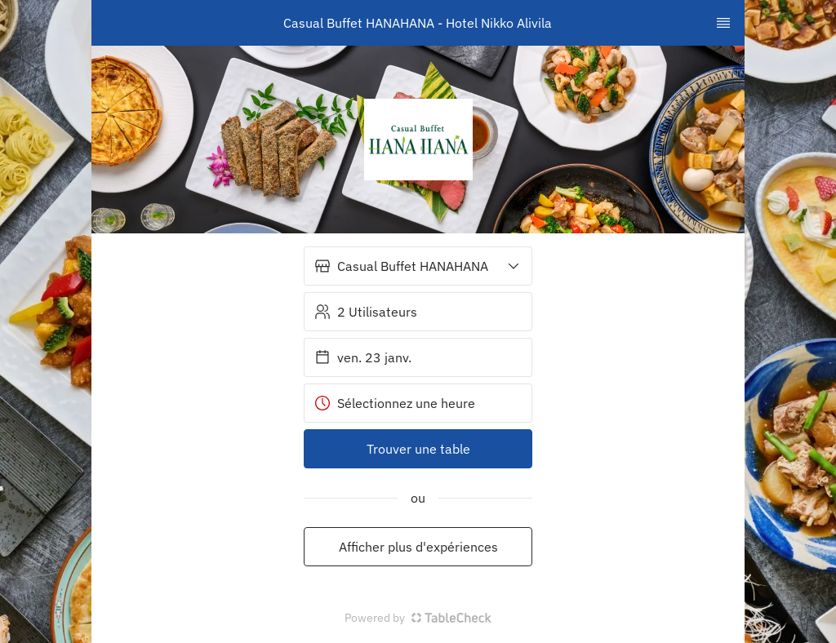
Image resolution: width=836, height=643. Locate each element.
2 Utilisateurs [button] (365, 312)
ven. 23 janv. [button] (362, 357)
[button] (418, 266)
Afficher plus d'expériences (418, 547)
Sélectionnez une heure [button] (394, 403)
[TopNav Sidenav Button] (723, 23)
